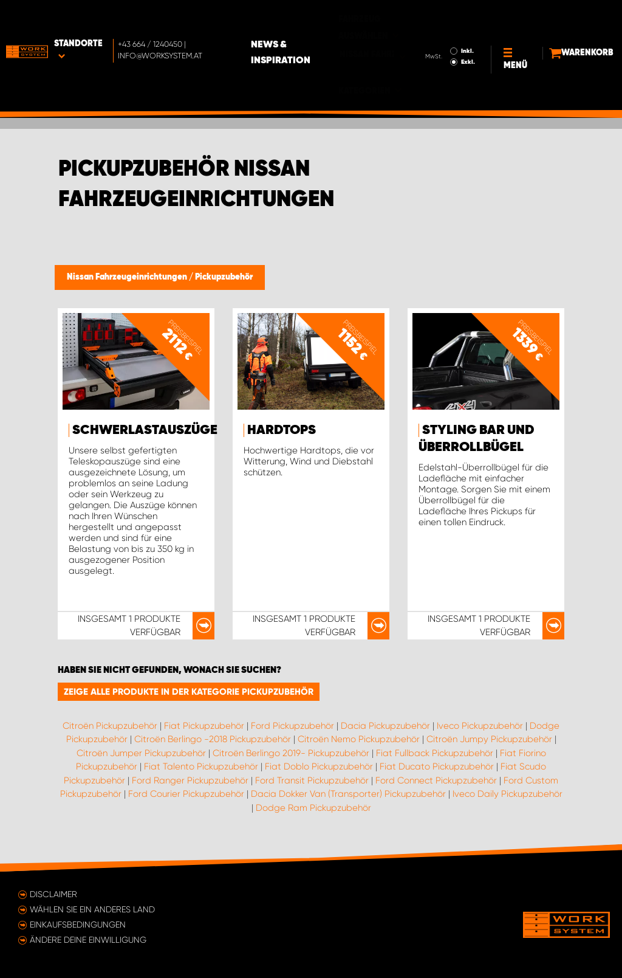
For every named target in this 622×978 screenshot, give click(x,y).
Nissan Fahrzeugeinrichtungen (128, 277)
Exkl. (446, 36)
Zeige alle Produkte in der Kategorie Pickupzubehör (188, 691)
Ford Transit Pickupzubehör (312, 780)
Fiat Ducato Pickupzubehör (437, 766)
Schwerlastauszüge (144, 430)
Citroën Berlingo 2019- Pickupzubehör (291, 753)
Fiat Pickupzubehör (204, 725)
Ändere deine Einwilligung (88, 940)
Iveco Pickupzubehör (480, 725)
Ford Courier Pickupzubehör (186, 793)
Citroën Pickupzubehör (110, 725)
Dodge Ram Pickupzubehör (313, 807)
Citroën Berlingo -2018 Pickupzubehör (212, 739)
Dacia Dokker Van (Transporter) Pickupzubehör (348, 793)
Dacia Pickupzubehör (385, 725)
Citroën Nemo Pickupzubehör (359, 739)
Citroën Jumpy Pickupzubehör (489, 739)
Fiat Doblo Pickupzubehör (319, 766)
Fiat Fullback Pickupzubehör (434, 753)
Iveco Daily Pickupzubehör (507, 793)
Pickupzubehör (224, 277)
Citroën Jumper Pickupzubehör (141, 753)
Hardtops (281, 430)
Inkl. (445, 25)
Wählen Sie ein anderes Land (92, 909)
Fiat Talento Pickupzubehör (201, 766)
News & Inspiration (328, 27)
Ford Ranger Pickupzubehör (190, 780)
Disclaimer (53, 894)
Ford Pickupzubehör (292, 725)
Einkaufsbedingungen (78, 924)
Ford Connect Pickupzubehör (436, 780)
